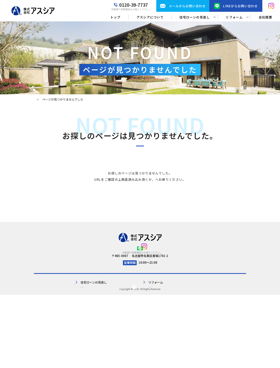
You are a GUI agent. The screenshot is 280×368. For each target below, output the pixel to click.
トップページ (155, 179)
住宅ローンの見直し (101, 304)
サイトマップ (225, 304)
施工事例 (146, 311)
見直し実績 (95, 311)
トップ (115, 17)
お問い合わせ (186, 304)
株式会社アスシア (139, 362)
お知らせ (183, 311)
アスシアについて (150, 17)
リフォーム (147, 304)
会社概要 (265, 17)
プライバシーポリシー (231, 298)
